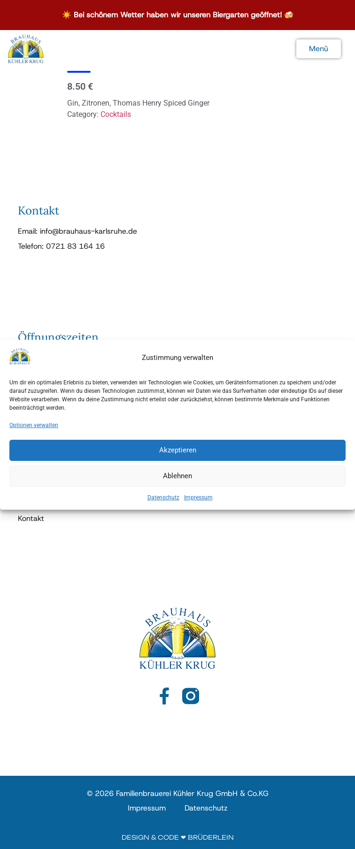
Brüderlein (211, 837)
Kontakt (31, 518)
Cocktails (115, 114)
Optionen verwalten (33, 431)
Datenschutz (163, 504)
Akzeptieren (177, 456)
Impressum (198, 504)
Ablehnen (177, 482)
